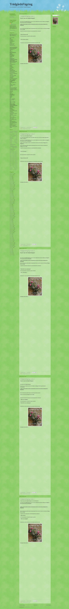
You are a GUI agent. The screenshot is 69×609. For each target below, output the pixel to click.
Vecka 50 (13, 164)
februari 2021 (11, 210)
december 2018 (12, 242)
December (16, 132)
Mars (10, 136)
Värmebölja (11, 169)
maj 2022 (11, 193)
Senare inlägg (22, 605)
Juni (12, 135)
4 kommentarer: (28, 492)
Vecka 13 (16, 152)
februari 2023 (11, 182)
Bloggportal (15, 131)
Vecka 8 (13, 166)
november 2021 (12, 200)
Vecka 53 (14, 165)
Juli (11, 135)
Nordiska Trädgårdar (13, 139)
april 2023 (11, 179)
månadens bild (13, 137)
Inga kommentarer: (29, 127)
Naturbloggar (11, 138)
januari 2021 (11, 211)
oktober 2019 (11, 230)
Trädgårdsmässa (12, 148)
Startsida (35, 605)
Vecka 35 (16, 159)
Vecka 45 (13, 162)
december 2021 (12, 199)
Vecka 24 (16, 155)
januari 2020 (11, 226)
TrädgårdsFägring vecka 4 (27, 134)
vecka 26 (13, 156)
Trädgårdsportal (12, 149)
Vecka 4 (29, 245)
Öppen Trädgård (14, 169)
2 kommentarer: (28, 244)
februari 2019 (11, 240)
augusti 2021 (11, 203)
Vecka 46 (16, 162)
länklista (14, 135)
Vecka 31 (13, 158)
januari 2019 (11, 241)
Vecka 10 (16, 151)
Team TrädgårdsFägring (13, 24)
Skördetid (11, 142)
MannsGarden (12, 16)
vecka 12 (13, 152)
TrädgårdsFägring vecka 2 (27, 379)
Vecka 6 (16, 165)
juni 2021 (11, 205)
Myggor (16, 136)
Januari (16, 134)
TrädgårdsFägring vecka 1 (27, 499)
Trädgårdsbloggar (13, 144)
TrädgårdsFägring (21, 4)
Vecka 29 (13, 157)
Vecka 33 (11, 159)
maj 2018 (11, 251)
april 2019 (11, 237)
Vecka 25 (11, 156)
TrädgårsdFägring (12, 150)
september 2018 (12, 246)
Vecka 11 (11, 152)
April (10, 131)
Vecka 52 (11, 165)
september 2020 (12, 216)
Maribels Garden (12, 17)
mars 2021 (11, 209)
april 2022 (11, 194)
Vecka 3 (29, 373)
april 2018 (11, 252)
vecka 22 (11, 155)
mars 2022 (11, 195)
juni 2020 (11, 220)
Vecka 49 (16, 163)
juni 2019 (11, 235)
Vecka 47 (11, 163)
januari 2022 (11, 198)
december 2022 (12, 184)
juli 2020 (11, 219)
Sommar (16, 142)
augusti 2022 (11, 189)
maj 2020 (11, 221)
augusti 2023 (11, 174)
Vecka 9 (16, 166)
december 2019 (12, 227)
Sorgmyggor (11, 143)
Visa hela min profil (12, 30)
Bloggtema (11, 132)
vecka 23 (13, 155)
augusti (12, 131)
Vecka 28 (11, 157)
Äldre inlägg (48, 605)
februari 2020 (11, 225)
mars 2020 (11, 224)
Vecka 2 (29, 493)
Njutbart (16, 138)
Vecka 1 (29, 602)
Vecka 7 (11, 166)
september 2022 (12, 188)
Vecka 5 (29, 128)
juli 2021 (11, 204)
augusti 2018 (11, 247)
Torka (16, 143)
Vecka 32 (16, 158)
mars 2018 (11, 253)
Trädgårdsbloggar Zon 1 (13, 145)
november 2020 (12, 214)
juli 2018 (11, 248)
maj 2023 (11, 178)
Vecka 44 (11, 162)
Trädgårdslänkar (14, 147)
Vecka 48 (13, 163)
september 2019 (12, 231)
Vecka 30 (11, 158)
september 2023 (12, 173)
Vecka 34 (13, 159)
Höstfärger (11, 134)
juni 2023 (11, 177)
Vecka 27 (16, 156)
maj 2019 (11, 236)
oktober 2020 (11, 215)
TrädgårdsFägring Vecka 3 (27, 251)
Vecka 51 (16, 164)
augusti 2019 (11, 232)
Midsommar (13, 136)
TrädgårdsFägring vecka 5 (27, 16)
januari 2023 (11, 183)
